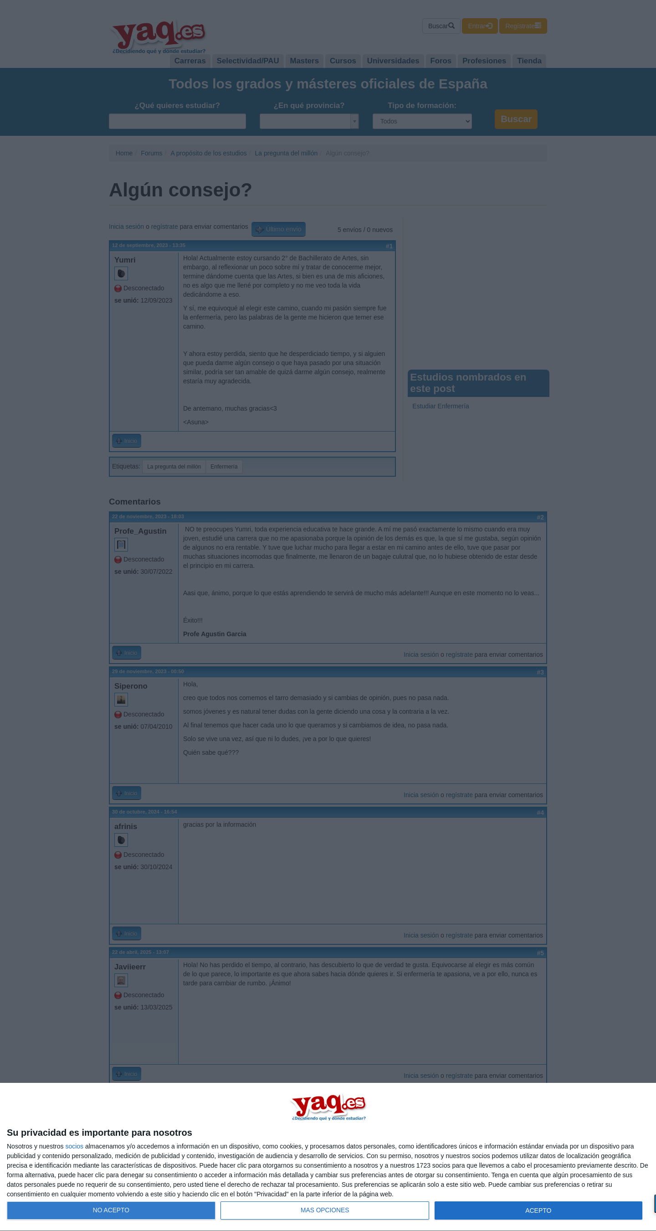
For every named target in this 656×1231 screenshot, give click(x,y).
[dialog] (328, 1157)
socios (74, 1146)
